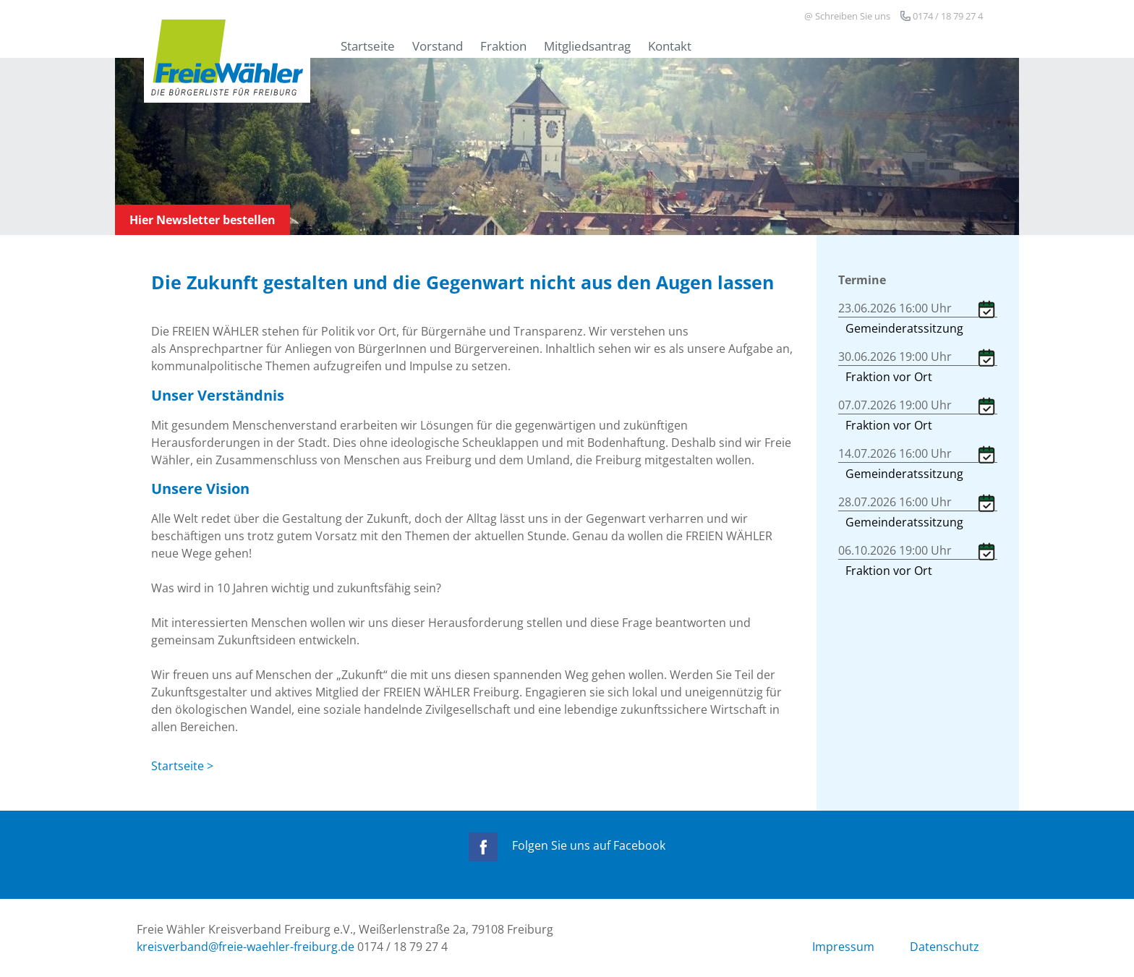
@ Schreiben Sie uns (847, 15)
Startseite (368, 45)
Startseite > (182, 766)
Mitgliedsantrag (587, 45)
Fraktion (503, 45)
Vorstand (437, 45)
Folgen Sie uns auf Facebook (567, 845)
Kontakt (669, 45)
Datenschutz (944, 947)
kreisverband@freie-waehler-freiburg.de (245, 947)
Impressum (843, 947)
